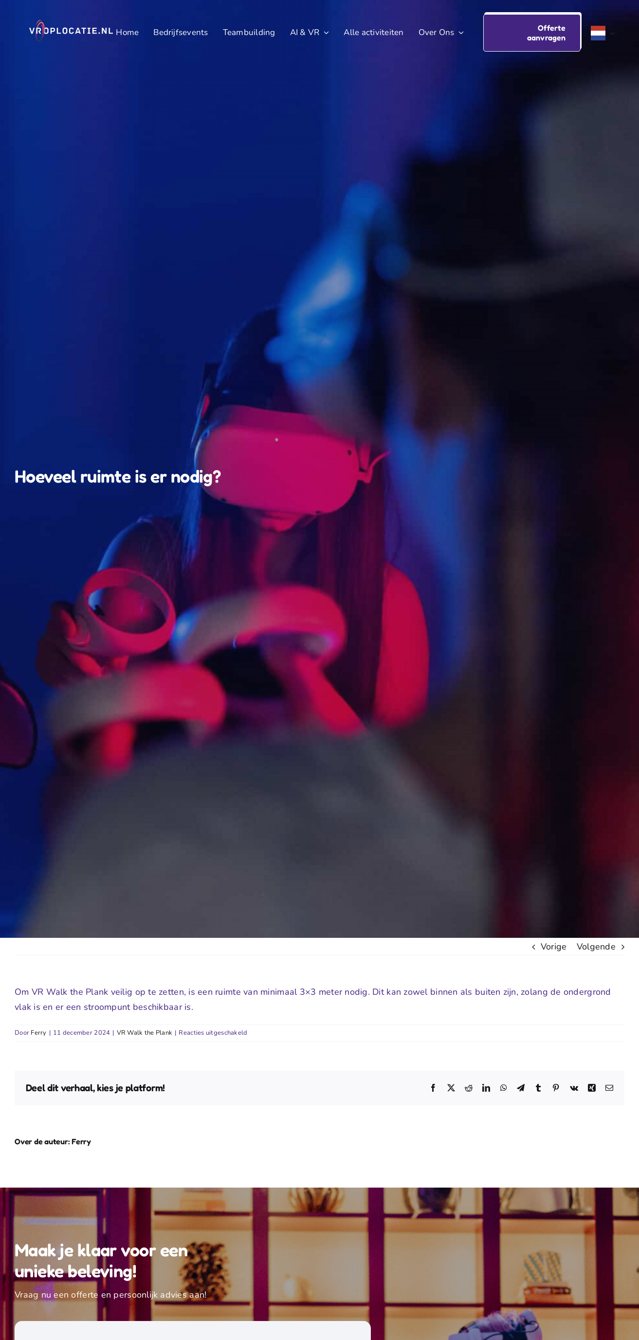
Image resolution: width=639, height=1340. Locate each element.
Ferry (38, 1032)
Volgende (596, 946)
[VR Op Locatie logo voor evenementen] (71, 24)
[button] (532, 32)
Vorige (554, 946)
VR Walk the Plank (145, 1032)
